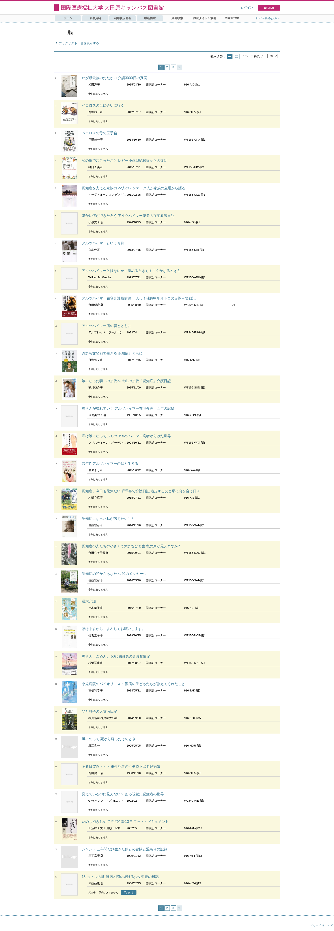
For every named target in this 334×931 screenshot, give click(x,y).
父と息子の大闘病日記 (99, 711)
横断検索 (150, 18)
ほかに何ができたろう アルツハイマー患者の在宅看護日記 (128, 215)
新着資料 (95, 18)
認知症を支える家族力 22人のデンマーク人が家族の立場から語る (133, 188)
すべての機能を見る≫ (267, 18)
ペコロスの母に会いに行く (103, 105)
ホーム (67, 18)
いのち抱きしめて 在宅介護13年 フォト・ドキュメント (125, 821)
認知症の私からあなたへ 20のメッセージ (114, 574)
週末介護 (89, 601)
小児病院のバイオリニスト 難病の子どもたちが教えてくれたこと (133, 684)
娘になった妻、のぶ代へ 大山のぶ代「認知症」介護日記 (126, 381)
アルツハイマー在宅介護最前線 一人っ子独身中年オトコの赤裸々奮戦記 (139, 298)
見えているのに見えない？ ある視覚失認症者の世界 (123, 794)
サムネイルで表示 (237, 56)
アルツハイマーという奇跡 (103, 243)
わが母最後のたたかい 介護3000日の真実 (114, 78)
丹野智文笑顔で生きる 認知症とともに (112, 353)
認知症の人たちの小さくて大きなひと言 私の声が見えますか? (131, 546)
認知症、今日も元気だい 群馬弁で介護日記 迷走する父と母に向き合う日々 (141, 491)
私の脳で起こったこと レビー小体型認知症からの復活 (124, 160)
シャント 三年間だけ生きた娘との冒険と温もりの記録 (124, 849)
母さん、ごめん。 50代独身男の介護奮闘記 (116, 656)
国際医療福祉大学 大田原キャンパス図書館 (112, 8)
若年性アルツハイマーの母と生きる (110, 463)
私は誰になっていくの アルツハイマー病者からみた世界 (126, 436)
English (269, 7)
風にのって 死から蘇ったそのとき (109, 739)
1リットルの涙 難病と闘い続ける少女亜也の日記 (120, 877)
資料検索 (177, 18)
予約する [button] (129, 892)
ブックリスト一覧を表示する (79, 43)
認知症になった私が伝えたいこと (108, 518)
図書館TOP (232, 18)
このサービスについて (321, 925)
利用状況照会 (122, 18)
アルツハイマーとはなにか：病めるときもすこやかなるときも (131, 271)
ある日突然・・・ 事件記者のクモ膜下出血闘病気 (121, 766)
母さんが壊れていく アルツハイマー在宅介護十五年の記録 (128, 408)
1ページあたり (253, 56)
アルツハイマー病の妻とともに (106, 326)
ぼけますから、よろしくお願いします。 (113, 629)
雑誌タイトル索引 (204, 18)
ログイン (247, 7)
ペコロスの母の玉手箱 (99, 133)
